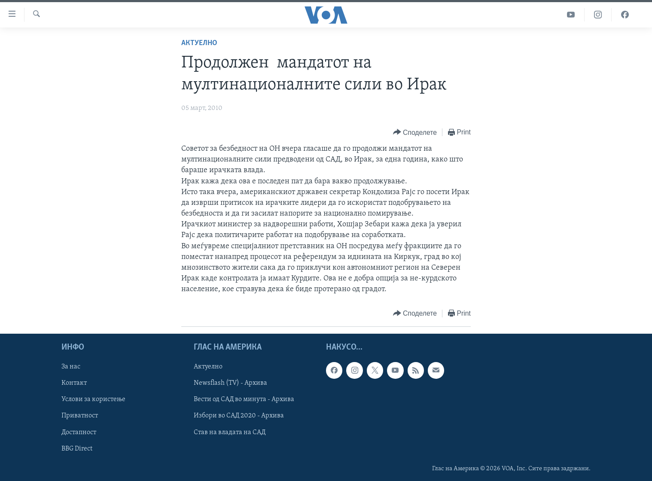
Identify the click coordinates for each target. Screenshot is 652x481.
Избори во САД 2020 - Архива (239, 415)
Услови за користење (93, 399)
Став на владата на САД (229, 432)
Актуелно (199, 43)
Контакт (74, 383)
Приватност (79, 415)
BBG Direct (76, 448)
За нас (70, 366)
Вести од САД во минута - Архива (244, 399)
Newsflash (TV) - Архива (230, 383)
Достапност (78, 432)
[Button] (415, 132)
